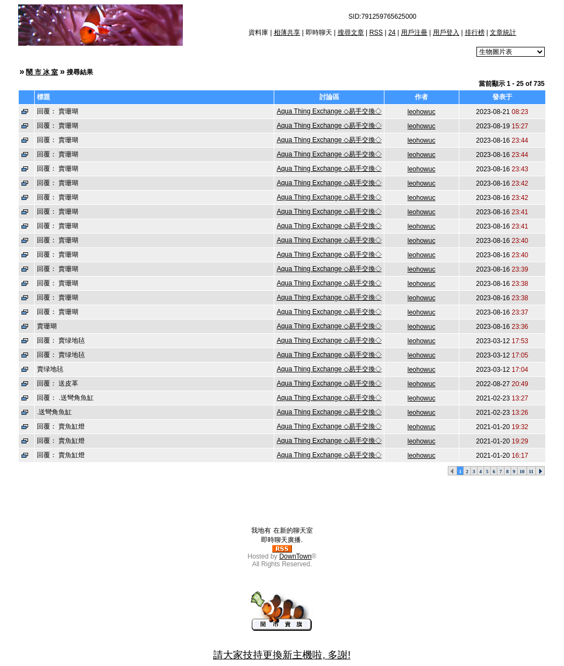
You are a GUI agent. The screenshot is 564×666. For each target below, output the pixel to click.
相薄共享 (287, 32)
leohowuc (422, 112)
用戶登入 (446, 32)
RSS (376, 32)
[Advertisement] (282, 501)
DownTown (295, 556)
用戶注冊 (414, 32)
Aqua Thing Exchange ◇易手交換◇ (328, 111)
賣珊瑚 (47, 326)
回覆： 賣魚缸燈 (61, 426)
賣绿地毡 (50, 369)
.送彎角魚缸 (54, 412)
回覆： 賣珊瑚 (57, 111)
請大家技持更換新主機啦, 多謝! (281, 654)
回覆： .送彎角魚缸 (65, 398)
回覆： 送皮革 (57, 383)
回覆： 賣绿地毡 (61, 340)
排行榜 (475, 32)
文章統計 (503, 32)
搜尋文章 (351, 32)
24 (391, 32)
